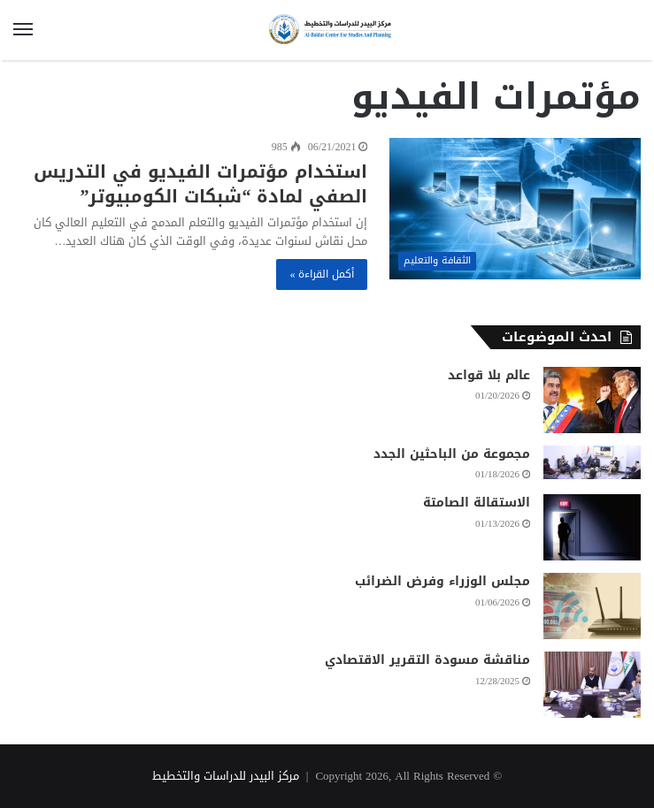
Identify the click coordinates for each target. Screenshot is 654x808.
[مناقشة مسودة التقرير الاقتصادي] (592, 685)
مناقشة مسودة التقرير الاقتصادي (427, 660)
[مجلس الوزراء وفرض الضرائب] (592, 606)
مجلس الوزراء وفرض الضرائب (442, 581)
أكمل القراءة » (321, 274)
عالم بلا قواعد (489, 375)
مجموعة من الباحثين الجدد (451, 454)
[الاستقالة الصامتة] (592, 527)
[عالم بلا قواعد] (592, 400)
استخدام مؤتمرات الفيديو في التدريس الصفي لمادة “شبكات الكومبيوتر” (200, 184)
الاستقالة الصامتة (476, 503)
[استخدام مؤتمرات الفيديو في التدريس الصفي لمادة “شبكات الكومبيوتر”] (515, 208)
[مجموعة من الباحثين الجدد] (592, 462)
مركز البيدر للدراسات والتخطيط (225, 776)
